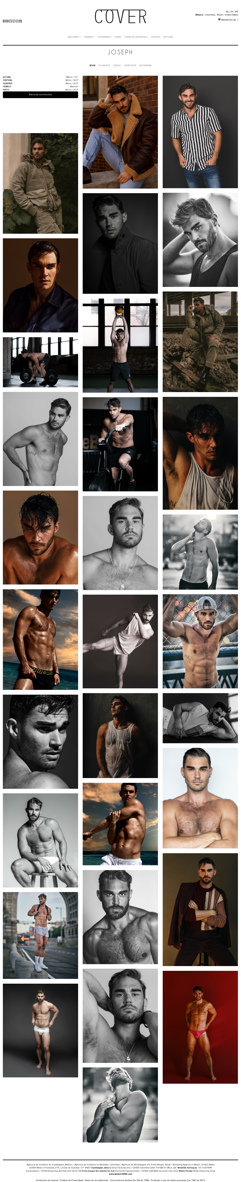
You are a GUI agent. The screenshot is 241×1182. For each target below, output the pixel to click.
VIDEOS (117, 65)
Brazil (220, 15)
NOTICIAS (168, 37)
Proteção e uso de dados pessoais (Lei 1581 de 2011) (178, 1180)
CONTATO (155, 37)
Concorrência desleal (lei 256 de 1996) (129, 1180)
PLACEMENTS (104, 37)
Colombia (210, 15)
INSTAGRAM (145, 65)
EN (227, 12)
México (199, 15)
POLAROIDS (104, 65)
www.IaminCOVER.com (120, 1174)
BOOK (92, 65)
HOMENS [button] (88, 37)
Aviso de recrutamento (96, 1180)
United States (231, 15)
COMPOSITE (130, 65)
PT (236, 12)
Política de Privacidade (71, 1180)
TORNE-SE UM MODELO (136, 37)
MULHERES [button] (73, 37)
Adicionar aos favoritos (40, 94)
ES (232, 12)
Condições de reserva (47, 1180)
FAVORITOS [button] (227, 19)
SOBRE (117, 37)
